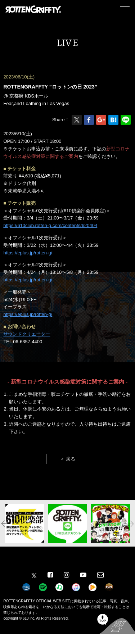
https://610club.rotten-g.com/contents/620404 (50, 225)
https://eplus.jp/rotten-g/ (27, 252)
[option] (24, 523)
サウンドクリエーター (26, 334)
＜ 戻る (67, 459)
